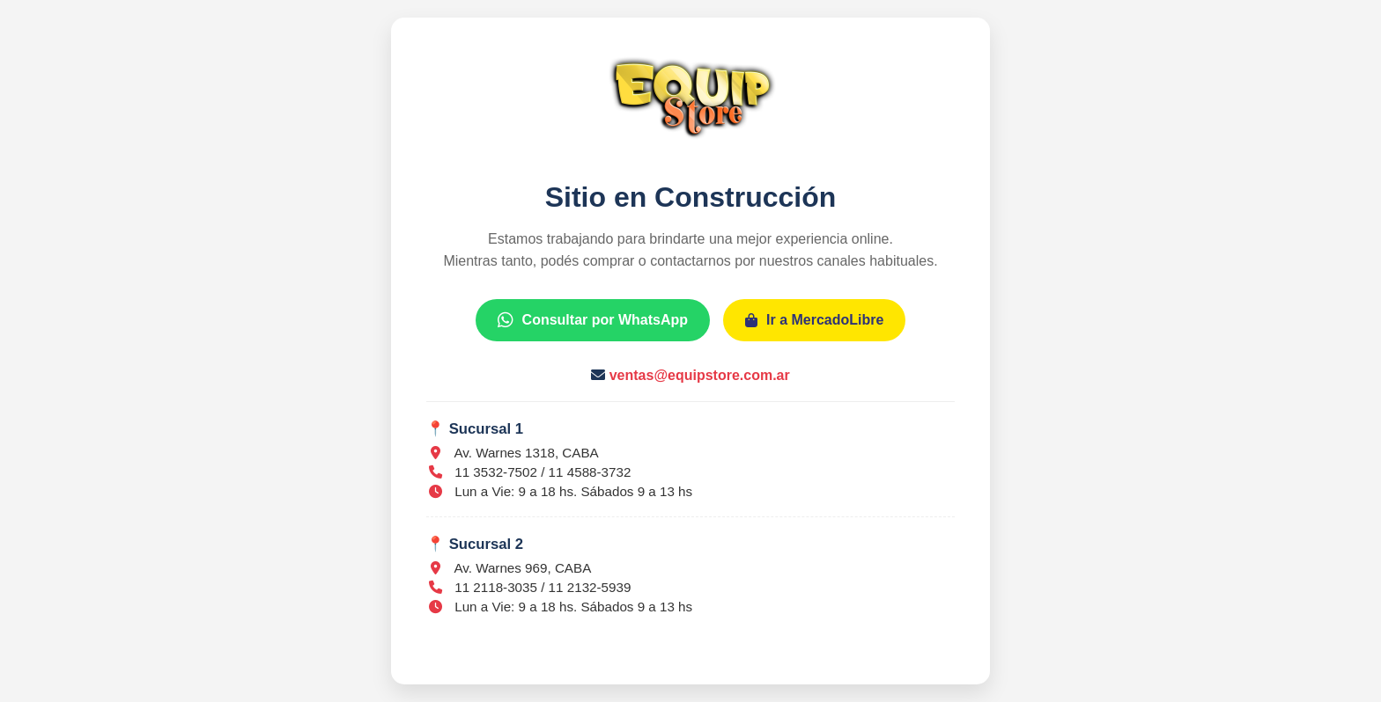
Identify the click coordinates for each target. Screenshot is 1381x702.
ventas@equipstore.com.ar (699, 375)
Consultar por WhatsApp (593, 319)
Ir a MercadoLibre (814, 319)
